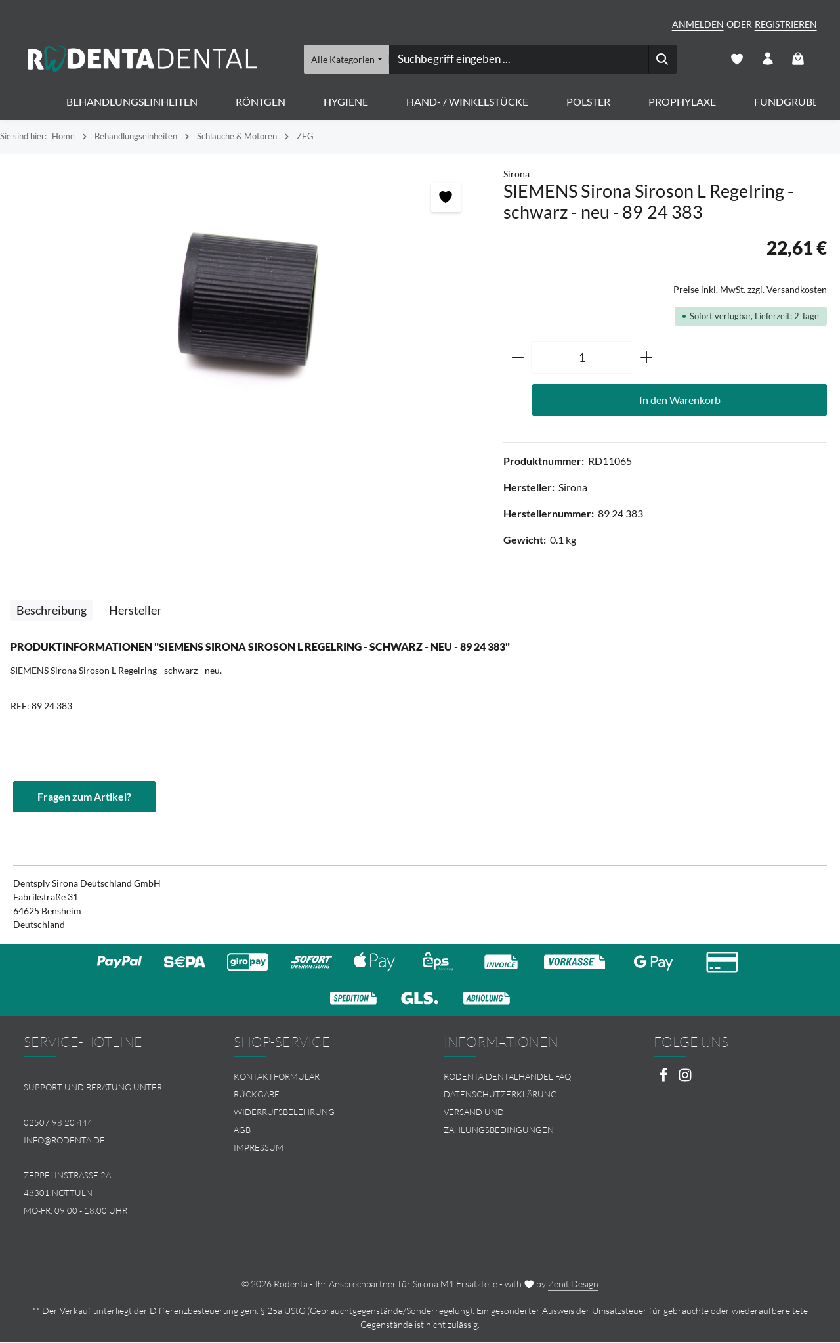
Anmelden (698, 24)
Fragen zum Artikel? (84, 797)
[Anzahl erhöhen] (647, 358)
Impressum (259, 1148)
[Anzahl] (582, 358)
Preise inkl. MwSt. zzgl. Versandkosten (750, 290)
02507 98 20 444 (58, 1123)
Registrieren (786, 24)
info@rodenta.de (64, 1140)
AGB (242, 1130)
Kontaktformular (277, 1077)
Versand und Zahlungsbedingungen (499, 1122)
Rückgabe (257, 1095)
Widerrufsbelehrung (284, 1113)
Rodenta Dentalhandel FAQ (507, 1077)
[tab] (51, 611)
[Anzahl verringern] (517, 358)
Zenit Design (573, 1284)
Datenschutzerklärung (500, 1095)
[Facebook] (664, 1080)
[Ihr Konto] (767, 59)
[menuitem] (315, 1078)
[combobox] (518, 59)
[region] (245, 308)
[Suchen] (662, 59)
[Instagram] (685, 1080)
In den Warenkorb (680, 400)
